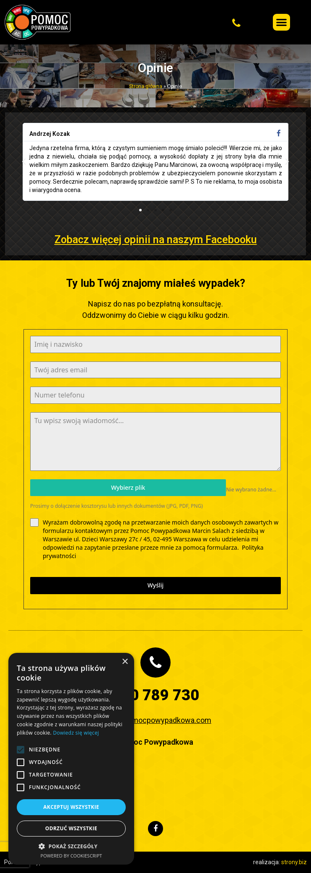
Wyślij (156, 585)
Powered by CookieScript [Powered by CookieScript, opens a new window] (71, 855)
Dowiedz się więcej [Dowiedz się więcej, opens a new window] (76, 732)
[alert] (71, 759)
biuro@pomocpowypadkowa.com (155, 720)
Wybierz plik (128, 487)
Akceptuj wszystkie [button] (71, 807)
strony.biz (294, 862)
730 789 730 (155, 695)
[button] (199, 22)
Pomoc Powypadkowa (155, 742)
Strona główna (145, 86)
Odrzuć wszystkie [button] (71, 828)
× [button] (125, 662)
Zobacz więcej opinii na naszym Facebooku (155, 240)
